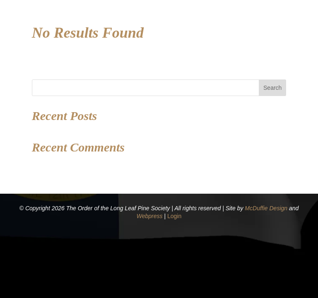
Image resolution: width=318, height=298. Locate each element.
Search (272, 87)
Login (174, 216)
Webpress (150, 216)
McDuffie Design (266, 208)
